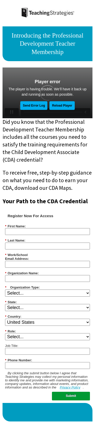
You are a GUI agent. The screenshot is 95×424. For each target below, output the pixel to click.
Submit (71, 396)
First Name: (15, 226)
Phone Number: (18, 360)
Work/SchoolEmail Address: (17, 257)
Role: (10, 331)
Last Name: (15, 241)
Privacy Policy (70, 387)
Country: (13, 317)
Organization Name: (22, 273)
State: (11, 302)
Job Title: (11, 346)
